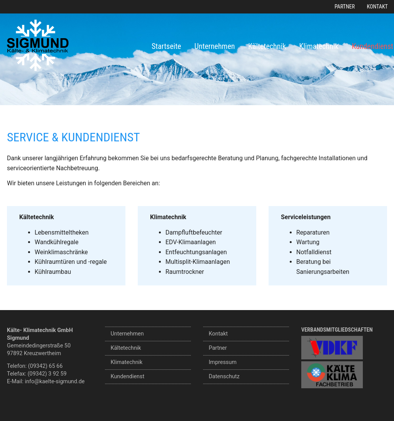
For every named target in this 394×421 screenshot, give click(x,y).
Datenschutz (224, 376)
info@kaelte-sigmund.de (55, 381)
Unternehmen (214, 46)
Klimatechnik (319, 46)
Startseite (166, 46)
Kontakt (377, 6)
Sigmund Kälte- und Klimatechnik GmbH (37, 45)
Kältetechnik (267, 46)
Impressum (222, 362)
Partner (344, 6)
